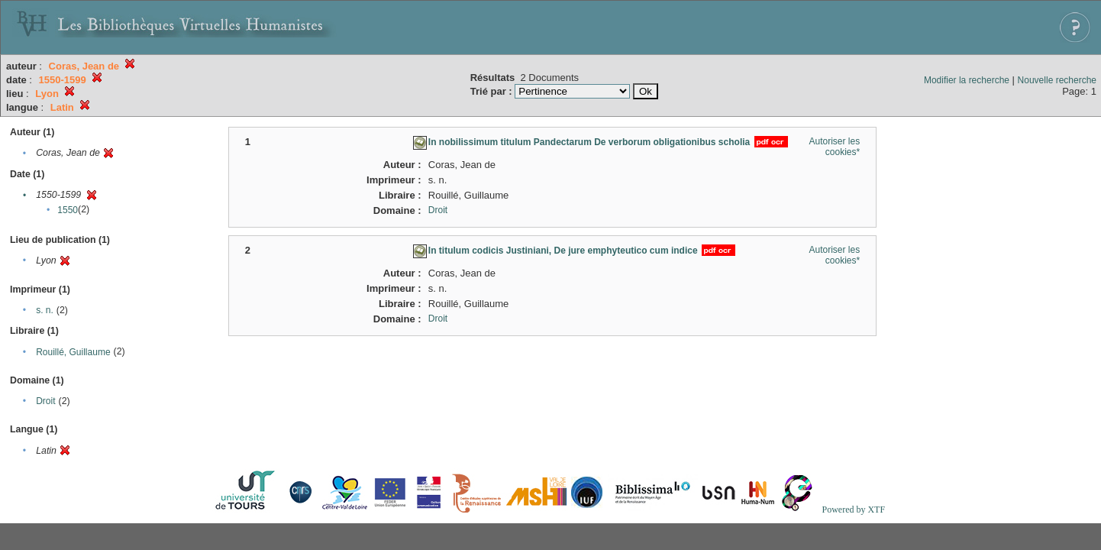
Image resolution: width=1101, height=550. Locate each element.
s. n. (44, 310)
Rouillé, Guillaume (73, 352)
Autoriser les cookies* (834, 146)
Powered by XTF (853, 509)
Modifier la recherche (966, 80)
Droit (45, 401)
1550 (67, 210)
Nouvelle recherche (1057, 80)
